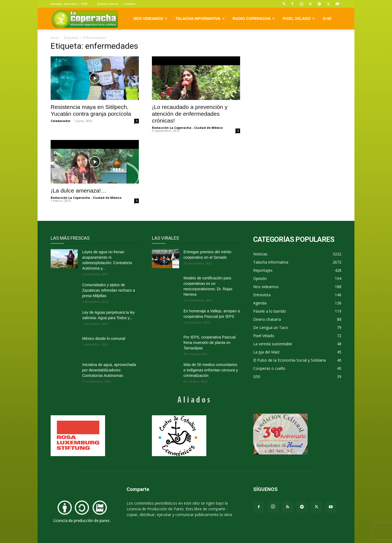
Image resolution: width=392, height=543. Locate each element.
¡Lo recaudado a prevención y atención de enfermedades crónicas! (190, 114)
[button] (284, 4)
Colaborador (61, 121)
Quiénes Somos (107, 3)
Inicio (55, 37)
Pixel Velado (299, 18)
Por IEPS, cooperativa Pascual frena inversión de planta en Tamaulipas (209, 342)
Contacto (130, 3)
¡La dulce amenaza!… (78, 190)
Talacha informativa (200, 18)
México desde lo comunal (103, 338)
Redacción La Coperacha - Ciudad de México (187, 128)
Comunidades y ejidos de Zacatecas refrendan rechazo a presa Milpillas (108, 290)
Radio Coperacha (254, 18)
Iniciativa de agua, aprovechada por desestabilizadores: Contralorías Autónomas (109, 370)
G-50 (327, 18)
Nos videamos (151, 18)
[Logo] (84, 19)
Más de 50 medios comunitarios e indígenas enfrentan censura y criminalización (210, 370)
